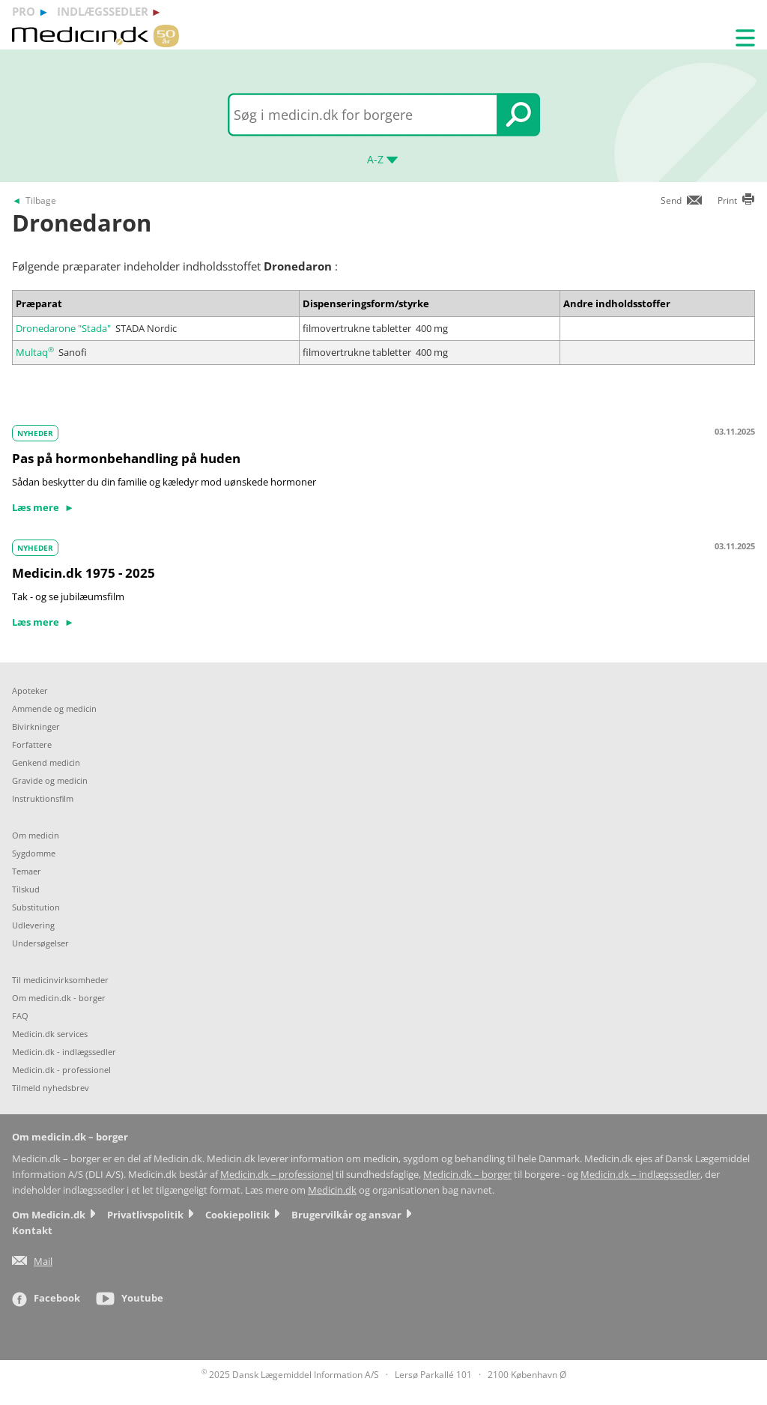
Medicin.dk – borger (467, 1174)
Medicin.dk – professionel (276, 1174)
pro (23, 11)
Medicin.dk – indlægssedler (640, 1174)
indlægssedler (102, 11)
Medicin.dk (332, 1190)
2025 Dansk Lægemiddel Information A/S (290, 1374)
